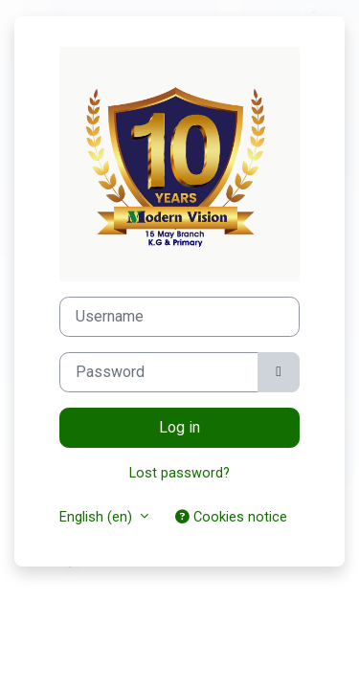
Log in (179, 427)
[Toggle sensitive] (279, 372)
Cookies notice (231, 516)
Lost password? (179, 472)
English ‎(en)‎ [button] (97, 516)
